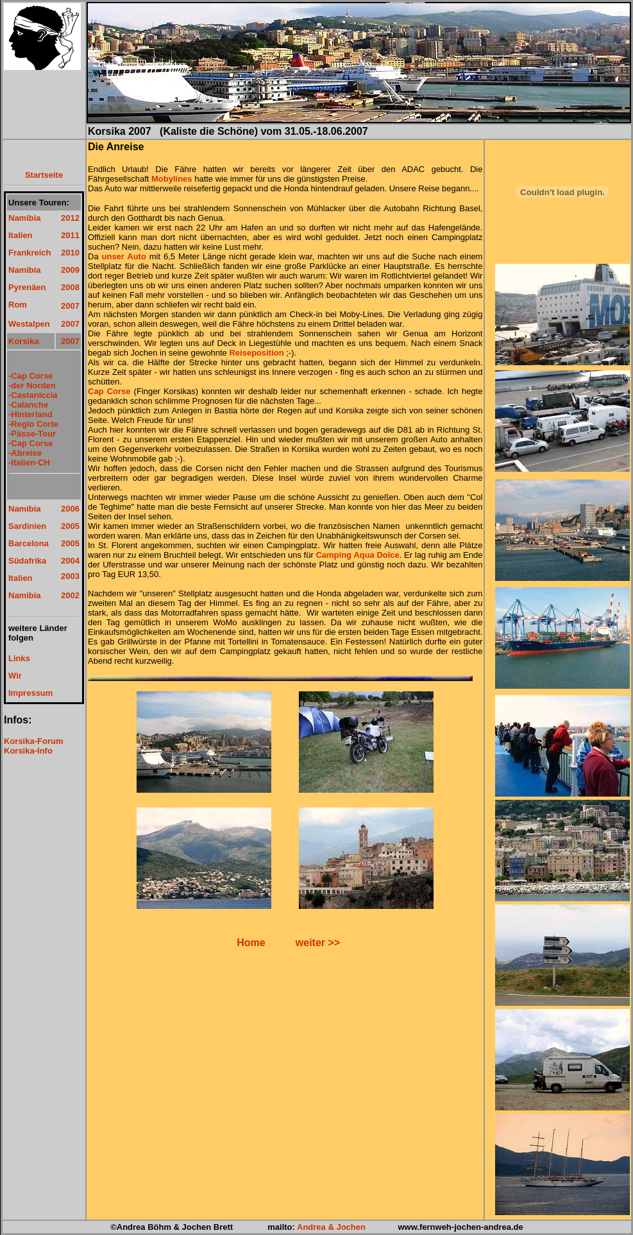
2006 (70, 509)
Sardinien (27, 526)
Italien (20, 235)
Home (251, 942)
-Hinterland (30, 414)
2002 (70, 595)
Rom (17, 304)
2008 (70, 287)
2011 (70, 235)
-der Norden (32, 385)
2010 (70, 252)
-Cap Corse (30, 376)
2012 (70, 218)
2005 (70, 526)
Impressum (30, 693)
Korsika (23, 341)
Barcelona (28, 543)
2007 (70, 306)
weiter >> (318, 942)
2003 (70, 576)
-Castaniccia (33, 395)
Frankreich (29, 252)
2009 (70, 270)
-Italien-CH (29, 462)
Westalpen (29, 324)
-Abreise (25, 453)
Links (19, 658)
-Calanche (28, 405)
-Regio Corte (33, 424)
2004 (70, 561)
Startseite (44, 175)
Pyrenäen (27, 287)
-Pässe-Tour (32, 433)
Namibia (24, 218)
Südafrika (27, 561)
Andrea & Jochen (331, 1227)
